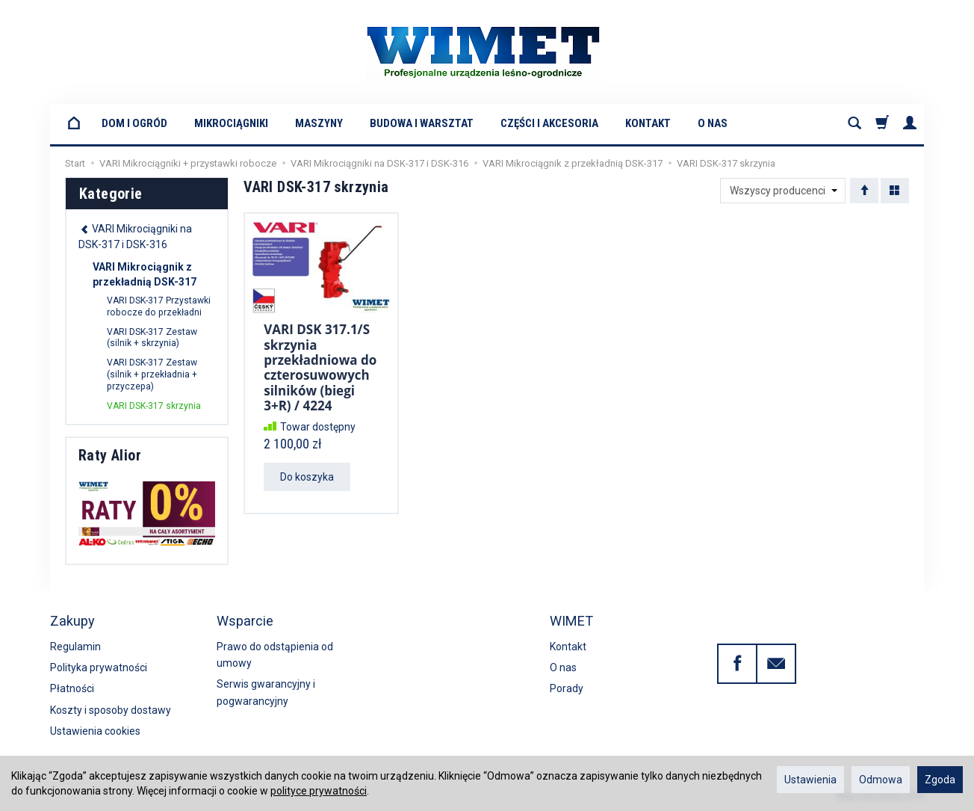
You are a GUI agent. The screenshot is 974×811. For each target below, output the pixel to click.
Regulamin (75, 647)
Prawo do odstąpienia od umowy (275, 655)
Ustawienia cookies (95, 731)
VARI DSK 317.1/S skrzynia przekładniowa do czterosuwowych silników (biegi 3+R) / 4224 (320, 367)
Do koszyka (307, 477)
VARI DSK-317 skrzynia (154, 406)
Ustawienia (810, 780)
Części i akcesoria (549, 123)
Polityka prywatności (98, 667)
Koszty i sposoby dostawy (110, 710)
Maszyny (319, 123)
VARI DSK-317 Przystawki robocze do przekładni (159, 306)
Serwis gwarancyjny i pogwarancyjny (266, 692)
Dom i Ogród (134, 123)
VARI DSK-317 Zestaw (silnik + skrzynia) (152, 338)
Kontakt (648, 123)
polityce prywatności (318, 791)
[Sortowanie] (864, 190)
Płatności (72, 688)
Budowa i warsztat (422, 123)
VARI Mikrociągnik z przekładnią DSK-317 (144, 274)
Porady (566, 688)
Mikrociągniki (231, 123)
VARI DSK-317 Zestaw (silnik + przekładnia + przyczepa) (152, 374)
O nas (713, 123)
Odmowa (880, 780)
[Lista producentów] (783, 190)
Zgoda (940, 780)
